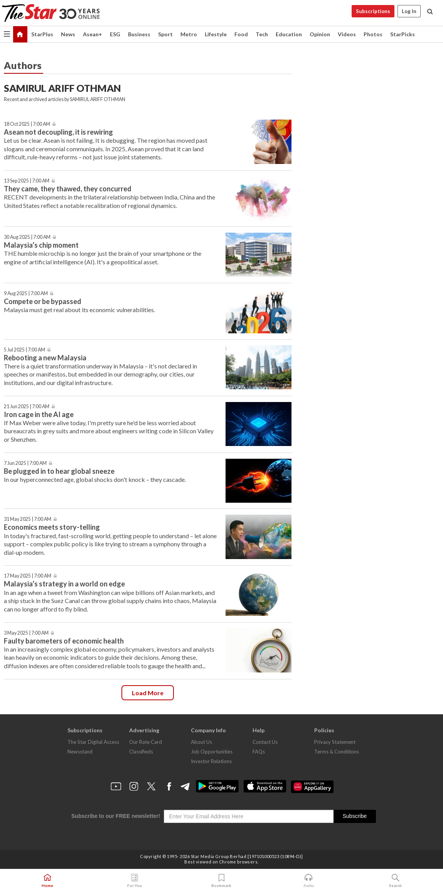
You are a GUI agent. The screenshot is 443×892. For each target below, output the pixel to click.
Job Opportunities (211, 751)
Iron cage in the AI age (39, 414)
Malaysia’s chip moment (41, 245)
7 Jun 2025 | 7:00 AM (25, 463)
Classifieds (141, 751)
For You (134, 881)
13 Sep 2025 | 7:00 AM (26, 181)
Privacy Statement (334, 742)
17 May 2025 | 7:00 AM (27, 576)
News (68, 34)
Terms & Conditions (336, 751)
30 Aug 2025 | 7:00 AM (27, 237)
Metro (188, 34)
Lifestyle (216, 34)
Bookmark (221, 881)
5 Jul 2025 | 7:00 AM (24, 350)
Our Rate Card (145, 742)
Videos (347, 34)
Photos (373, 34)
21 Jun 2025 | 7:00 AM (26, 406)
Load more (147, 692)
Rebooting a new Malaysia (45, 357)
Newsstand (80, 751)
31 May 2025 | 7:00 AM (27, 519)
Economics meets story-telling (52, 527)
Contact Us (265, 742)
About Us (201, 742)
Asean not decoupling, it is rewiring (58, 132)
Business (139, 34)
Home (47, 881)
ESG (115, 34)
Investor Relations (211, 761)
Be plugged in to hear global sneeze (59, 471)
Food (241, 34)
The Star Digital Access (93, 742)
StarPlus (42, 34)
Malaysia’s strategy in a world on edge (64, 583)
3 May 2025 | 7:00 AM (26, 633)
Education (289, 34)
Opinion (320, 34)
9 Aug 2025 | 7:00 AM (26, 293)
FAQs (259, 751)
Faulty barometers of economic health (64, 641)
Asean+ (92, 34)
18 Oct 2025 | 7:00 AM (27, 124)
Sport (165, 34)
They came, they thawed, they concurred (68, 188)
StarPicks (402, 34)
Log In (409, 11)
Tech (262, 34)
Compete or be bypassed (42, 301)
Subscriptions (373, 11)
